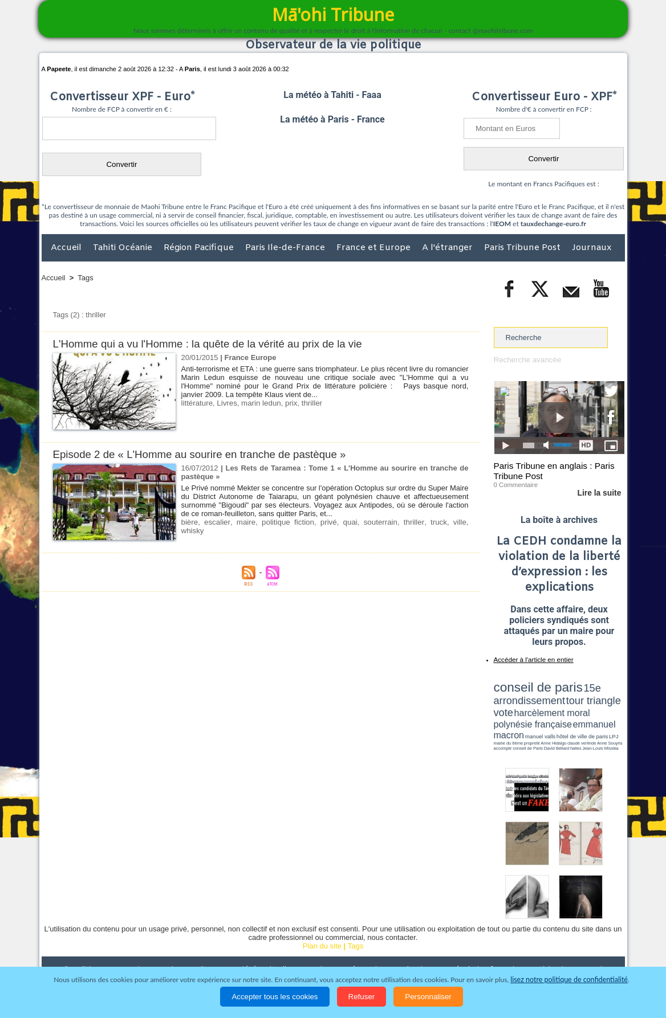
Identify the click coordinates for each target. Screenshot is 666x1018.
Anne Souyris (596, 719)
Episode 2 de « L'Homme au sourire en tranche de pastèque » (202, 454)
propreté (532, 719)
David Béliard (529, 723)
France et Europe (374, 248)
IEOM (502, 223)
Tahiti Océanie (124, 248)
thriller (309, 403)
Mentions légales (593, 944)
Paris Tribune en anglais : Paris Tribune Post (553, 470)
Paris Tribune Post (523, 248)
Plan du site (322, 920)
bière (189, 522)
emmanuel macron (524, 712)
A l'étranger (448, 248)
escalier (214, 522)
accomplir (614, 719)
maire (240, 522)
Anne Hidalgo (550, 719)
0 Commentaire (515, 483)
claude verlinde (573, 719)
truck (414, 522)
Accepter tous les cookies (275, 996)
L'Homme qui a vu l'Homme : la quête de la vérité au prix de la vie (210, 344)
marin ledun (259, 403)
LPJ (497, 719)
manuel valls (567, 713)
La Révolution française (469, 944)
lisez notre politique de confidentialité (569, 979)
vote (604, 695)
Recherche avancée (527, 359)
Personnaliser (428, 996)
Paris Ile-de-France (286, 248)
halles (544, 723)
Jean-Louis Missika (564, 723)
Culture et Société (220, 944)
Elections (408, 944)
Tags (85, 277)
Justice (311, 944)
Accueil (67, 248)
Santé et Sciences (357, 944)
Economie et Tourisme (146, 944)
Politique (88, 944)
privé (315, 522)
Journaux (591, 248)
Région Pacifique (200, 248)
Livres (226, 403)
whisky (454, 522)
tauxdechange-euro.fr (553, 223)
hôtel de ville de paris (601, 713)
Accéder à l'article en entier (531, 658)
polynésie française (586, 704)
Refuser (361, 996)
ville (433, 522)
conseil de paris (529, 684)
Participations (537, 944)
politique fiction (278, 522)
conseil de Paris (506, 723)
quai (334, 522)
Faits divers (275, 944)
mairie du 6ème (513, 719)
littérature (196, 403)
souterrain (361, 522)
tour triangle (574, 695)
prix (289, 403)
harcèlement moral (524, 704)
